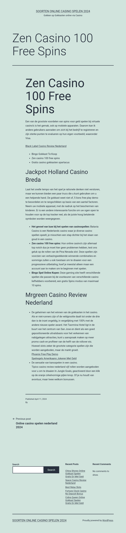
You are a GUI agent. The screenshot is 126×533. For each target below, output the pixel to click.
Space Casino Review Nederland (75, 481)
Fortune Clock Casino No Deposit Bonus (75, 492)
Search (15, 464)
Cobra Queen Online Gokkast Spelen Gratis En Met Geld (75, 500)
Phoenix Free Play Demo (45, 354)
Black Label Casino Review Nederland (45, 146)
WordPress (107, 520)
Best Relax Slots (73, 487)
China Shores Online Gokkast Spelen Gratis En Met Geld (75, 474)
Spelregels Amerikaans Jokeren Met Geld (54, 358)
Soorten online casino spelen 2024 (63, 11)
